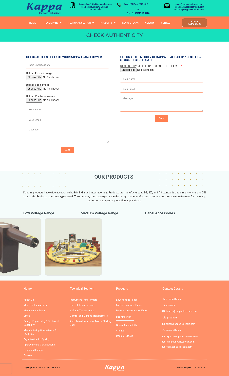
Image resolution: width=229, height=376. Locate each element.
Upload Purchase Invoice (40, 96)
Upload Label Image (37, 85)
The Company (51, 23)
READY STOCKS (130, 22)
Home (32, 22)
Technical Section (81, 23)
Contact (166, 22)
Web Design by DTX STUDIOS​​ (191, 367)
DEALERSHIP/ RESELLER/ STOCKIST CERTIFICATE (150, 66)
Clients (149, 22)
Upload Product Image (39, 73)
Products (107, 23)
